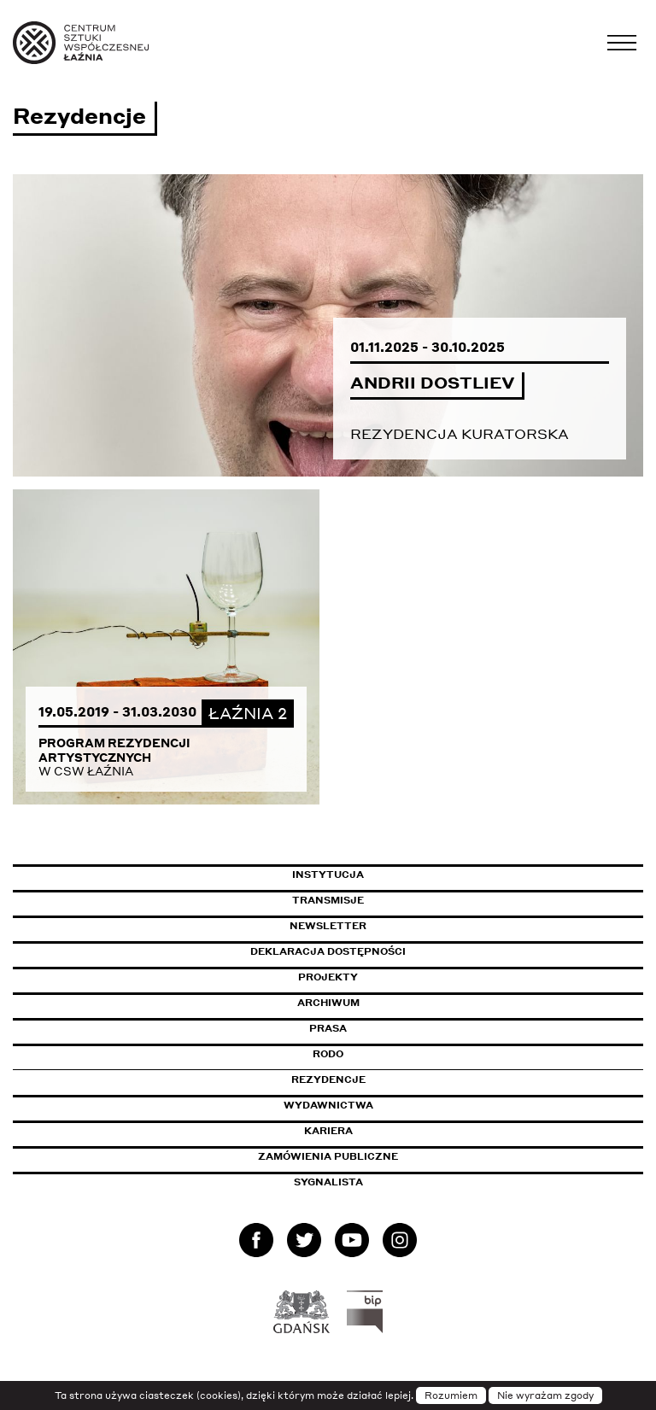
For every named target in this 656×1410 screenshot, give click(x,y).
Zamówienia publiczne (366, 1156)
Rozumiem (451, 1395)
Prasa (328, 1028)
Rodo (328, 1054)
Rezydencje (328, 1079)
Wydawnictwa (328, 1105)
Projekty (328, 977)
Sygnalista (328, 1182)
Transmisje (400, 900)
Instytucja (328, 875)
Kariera (328, 1131)
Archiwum (328, 1003)
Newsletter (328, 926)
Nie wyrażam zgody (545, 1395)
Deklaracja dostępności (328, 951)
